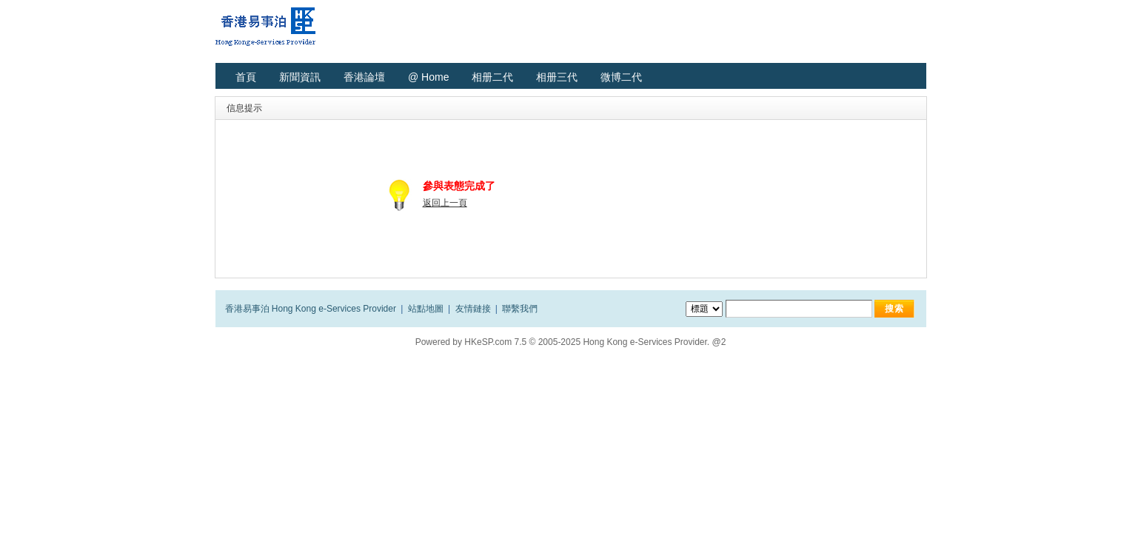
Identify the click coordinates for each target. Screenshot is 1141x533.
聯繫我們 (520, 309)
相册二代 (492, 77)
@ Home (428, 77)
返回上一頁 (445, 203)
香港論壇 (364, 77)
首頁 (245, 77)
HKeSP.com (488, 342)
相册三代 (557, 77)
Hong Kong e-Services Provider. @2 (654, 342)
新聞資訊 (300, 77)
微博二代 (621, 77)
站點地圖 (426, 309)
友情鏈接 (473, 309)
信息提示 (244, 108)
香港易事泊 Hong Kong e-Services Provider (310, 309)
